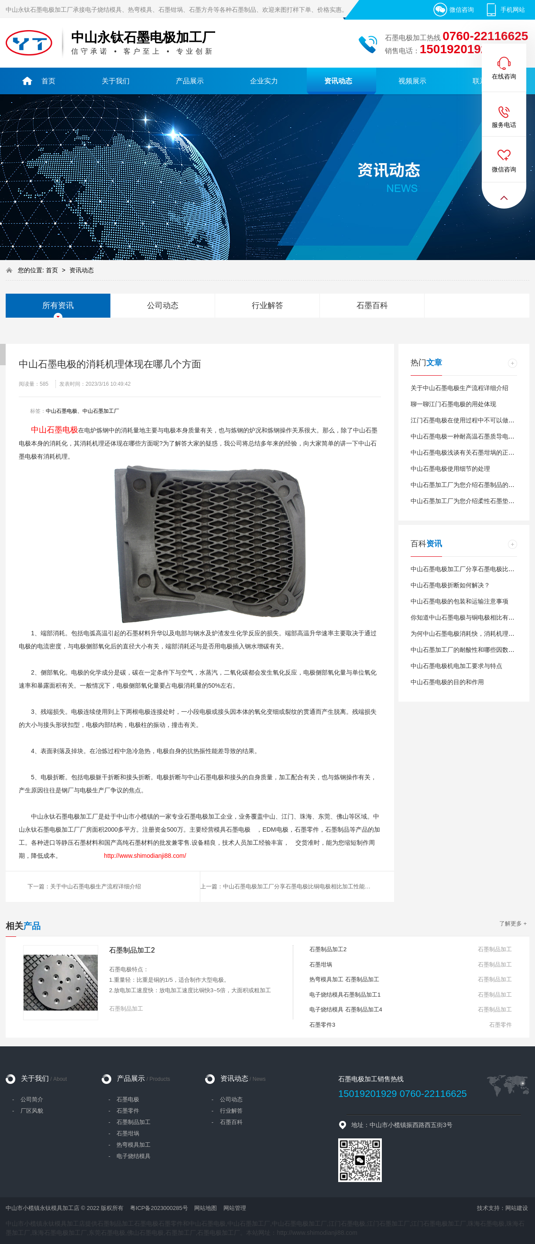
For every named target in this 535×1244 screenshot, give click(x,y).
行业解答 (267, 305)
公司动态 (162, 305)
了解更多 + (513, 923)
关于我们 (44, 1078)
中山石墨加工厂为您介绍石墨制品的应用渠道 (472, 484)
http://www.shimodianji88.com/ (145, 855)
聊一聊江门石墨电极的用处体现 (453, 404)
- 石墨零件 (123, 1110)
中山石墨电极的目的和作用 (447, 682)
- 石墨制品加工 (129, 1122)
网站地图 (205, 1208)
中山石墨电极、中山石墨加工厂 (82, 411)
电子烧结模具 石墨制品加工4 (345, 1009)
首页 (53, 270)
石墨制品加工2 (132, 950)
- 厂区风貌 (27, 1110)
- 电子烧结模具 (129, 1156)
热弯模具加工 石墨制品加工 (344, 979)
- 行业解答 (227, 1110)
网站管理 (234, 1208)
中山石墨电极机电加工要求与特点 (456, 665)
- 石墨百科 (227, 1122)
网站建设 (516, 1208)
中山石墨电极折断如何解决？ (450, 585)
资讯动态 (81, 270)
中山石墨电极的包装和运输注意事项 (459, 601)
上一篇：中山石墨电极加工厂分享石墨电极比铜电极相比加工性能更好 (288, 886)
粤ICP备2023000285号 (159, 1208)
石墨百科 (372, 305)
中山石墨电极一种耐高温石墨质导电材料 (466, 436)
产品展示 (143, 1078)
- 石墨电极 (123, 1099)
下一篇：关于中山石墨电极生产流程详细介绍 (84, 886)
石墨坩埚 (320, 964)
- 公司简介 (27, 1099)
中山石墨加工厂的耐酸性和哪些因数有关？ (469, 649)
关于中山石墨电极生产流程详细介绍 (459, 387)
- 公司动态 (227, 1099)
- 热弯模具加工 (129, 1144)
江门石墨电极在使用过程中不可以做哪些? (467, 420)
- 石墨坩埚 (123, 1133)
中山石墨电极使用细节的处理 (450, 468)
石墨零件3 (322, 1024)
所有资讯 (58, 305)
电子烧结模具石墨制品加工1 (345, 994)
